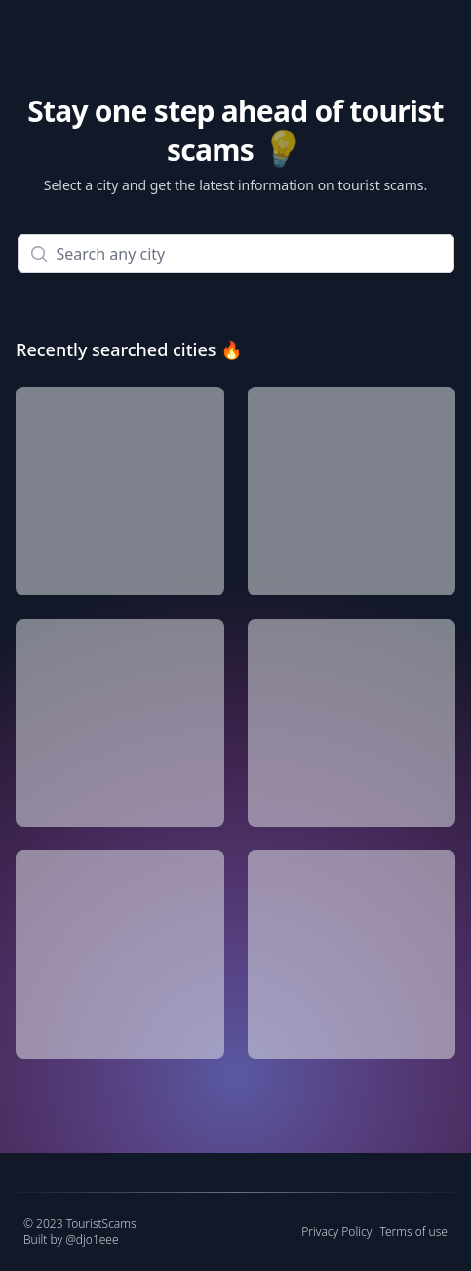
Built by (71, 1240)
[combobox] (236, 253)
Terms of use (413, 1232)
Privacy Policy (336, 1232)
